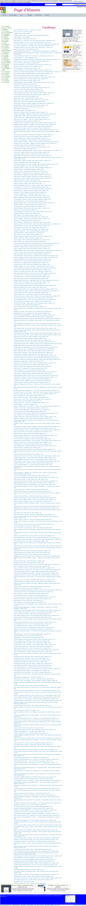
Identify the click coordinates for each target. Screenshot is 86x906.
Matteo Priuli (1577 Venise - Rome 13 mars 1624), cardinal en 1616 (29, 600)
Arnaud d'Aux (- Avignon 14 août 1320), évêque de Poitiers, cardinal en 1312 (31, 112)
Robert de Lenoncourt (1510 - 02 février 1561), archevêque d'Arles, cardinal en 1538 (32, 442)
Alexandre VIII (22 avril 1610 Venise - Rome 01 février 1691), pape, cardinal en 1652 (32, 656)
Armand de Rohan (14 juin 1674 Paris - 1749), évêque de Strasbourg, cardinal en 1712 (33, 705)
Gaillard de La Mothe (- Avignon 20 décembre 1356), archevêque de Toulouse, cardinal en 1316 (35, 122)
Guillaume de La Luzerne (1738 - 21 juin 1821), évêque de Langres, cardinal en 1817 (32, 811)
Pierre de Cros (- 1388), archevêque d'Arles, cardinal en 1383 (27, 220)
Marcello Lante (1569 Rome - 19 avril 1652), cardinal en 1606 (27, 588)
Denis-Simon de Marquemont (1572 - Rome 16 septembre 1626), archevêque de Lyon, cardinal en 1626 (36, 615)
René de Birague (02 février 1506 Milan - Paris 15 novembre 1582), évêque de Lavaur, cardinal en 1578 (36, 537)
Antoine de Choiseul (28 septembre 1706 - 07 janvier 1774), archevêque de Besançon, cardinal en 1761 (36, 759)
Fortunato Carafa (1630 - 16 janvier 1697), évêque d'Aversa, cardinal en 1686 (31, 685)
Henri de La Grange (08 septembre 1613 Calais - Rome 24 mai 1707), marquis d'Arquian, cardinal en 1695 (37, 695)
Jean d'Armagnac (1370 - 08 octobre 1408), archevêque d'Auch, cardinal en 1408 (31, 239)
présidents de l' (6, 28)
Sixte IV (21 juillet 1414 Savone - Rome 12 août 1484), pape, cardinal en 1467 (31, 292)
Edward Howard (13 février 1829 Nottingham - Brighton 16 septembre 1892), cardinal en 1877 (34, 859)
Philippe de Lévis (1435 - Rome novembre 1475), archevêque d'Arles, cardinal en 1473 (33, 311)
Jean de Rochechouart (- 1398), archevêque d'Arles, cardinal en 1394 (29, 232)
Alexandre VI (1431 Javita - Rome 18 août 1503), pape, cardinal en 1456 (30, 283)
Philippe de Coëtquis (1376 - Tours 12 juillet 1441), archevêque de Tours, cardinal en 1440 (33, 266)
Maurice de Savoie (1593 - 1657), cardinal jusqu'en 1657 (26, 49)
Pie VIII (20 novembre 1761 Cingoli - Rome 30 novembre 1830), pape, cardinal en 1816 (33, 806)
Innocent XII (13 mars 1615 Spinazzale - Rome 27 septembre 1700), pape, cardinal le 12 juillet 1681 (36, 680)
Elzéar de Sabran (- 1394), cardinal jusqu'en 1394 (24, 38)
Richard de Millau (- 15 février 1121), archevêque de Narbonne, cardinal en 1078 (31, 61)
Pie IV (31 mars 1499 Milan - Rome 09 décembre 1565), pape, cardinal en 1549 (31, 475)
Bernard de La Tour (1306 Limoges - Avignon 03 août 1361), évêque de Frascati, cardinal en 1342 (35, 143)
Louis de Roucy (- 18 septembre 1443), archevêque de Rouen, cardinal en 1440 (31, 262)
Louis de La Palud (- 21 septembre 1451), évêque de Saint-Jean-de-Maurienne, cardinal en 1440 (35, 267)
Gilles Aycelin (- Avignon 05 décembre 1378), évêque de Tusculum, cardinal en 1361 (32, 176)
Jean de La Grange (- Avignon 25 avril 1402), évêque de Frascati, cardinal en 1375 (32, 195)
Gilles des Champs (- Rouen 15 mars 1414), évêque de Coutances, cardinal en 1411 (32, 248)
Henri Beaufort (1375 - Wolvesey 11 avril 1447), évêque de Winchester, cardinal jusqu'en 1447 (34, 40)
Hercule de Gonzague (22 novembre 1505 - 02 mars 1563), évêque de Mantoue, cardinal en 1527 (35, 393)
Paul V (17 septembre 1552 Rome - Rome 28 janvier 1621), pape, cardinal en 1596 (32, 566)
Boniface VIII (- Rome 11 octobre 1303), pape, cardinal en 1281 (28, 98)
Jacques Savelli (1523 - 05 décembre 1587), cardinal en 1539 (27, 447)
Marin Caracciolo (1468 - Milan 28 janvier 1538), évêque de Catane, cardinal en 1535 (32, 431)
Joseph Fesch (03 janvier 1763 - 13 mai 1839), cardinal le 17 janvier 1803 (30, 804)
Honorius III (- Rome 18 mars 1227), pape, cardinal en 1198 (27, 80)
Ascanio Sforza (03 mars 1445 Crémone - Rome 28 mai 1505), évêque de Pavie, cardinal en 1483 (35, 328)
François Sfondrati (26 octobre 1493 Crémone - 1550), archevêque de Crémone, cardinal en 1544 (35, 459)
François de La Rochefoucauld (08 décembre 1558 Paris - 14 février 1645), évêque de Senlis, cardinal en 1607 (38, 590)
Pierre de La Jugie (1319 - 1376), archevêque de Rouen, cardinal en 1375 (30, 201)
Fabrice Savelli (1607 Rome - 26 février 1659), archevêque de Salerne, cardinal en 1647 (33, 651)
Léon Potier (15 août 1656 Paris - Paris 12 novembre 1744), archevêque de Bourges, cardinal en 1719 (36, 720)
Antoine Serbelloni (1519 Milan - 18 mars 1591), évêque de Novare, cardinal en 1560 (32, 501)
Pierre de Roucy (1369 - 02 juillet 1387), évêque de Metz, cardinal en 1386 (30, 227)
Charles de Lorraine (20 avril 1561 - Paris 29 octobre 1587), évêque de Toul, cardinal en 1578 (34, 535)
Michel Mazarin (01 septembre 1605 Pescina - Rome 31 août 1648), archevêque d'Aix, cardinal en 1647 (36, 649)
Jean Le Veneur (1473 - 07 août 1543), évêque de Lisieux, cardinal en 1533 (30, 415)
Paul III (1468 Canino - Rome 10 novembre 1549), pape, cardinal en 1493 (30, 338)
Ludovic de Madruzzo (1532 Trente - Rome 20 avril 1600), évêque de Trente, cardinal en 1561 (34, 514)
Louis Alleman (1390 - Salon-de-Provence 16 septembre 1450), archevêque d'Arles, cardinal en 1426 (36, 255)
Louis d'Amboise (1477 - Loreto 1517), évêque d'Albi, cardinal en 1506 (29, 370)
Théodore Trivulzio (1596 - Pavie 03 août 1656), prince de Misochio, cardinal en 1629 (33, 629)
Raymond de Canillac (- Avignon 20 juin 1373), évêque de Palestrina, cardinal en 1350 (33, 167)
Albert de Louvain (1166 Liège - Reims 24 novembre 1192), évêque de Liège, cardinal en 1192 (34, 77)
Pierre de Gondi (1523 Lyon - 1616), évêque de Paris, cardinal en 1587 (29, 560)
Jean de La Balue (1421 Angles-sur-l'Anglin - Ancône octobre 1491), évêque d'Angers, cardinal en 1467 (36, 290)
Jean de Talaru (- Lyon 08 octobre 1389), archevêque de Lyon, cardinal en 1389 (31, 229)
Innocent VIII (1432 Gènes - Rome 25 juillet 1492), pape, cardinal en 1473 (30, 306)
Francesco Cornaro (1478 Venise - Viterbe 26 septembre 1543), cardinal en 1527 (31, 397)
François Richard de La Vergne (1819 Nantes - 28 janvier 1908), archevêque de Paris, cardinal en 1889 (36, 863)
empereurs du (6, 62)
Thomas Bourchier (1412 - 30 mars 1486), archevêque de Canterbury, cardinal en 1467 (33, 294)
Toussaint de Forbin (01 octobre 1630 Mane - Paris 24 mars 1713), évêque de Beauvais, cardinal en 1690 (37, 690)
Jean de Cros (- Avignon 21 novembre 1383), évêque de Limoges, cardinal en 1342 (32, 152)
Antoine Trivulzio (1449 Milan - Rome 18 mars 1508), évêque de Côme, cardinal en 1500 (33, 352)
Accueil (5, 15)
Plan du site (57, 905)
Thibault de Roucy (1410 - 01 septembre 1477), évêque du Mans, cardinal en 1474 (32, 313)
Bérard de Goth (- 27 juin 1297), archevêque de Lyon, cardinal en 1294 (29, 101)
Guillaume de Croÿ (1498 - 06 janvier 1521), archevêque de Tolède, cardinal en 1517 (32, 378)
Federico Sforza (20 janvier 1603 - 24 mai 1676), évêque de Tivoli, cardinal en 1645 (32, 648)
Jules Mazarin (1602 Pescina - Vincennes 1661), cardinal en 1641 (28, 635)
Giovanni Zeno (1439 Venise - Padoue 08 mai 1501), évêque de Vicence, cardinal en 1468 (33, 297)
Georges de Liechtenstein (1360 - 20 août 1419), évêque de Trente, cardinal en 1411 (32, 246)
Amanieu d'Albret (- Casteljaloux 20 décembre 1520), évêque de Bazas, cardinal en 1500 (33, 354)
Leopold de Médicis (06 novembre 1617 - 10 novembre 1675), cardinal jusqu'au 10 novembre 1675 (35, 51)
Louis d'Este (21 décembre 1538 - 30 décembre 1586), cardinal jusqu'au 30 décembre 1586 (33, 45)
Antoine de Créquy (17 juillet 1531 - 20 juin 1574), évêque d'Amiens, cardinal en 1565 (33, 519)
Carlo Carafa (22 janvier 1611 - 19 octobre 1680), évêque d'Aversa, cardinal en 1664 (32, 667)
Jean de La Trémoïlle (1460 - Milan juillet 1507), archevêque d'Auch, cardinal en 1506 (33, 366)
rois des (5, 26)
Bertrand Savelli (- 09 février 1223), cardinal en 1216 (25, 84)
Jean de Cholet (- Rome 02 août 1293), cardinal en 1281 (26, 96)
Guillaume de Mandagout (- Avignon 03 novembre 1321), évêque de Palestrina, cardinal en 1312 (35, 114)
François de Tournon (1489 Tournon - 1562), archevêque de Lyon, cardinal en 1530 (32, 409)
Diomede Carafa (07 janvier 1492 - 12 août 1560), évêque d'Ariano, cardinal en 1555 (32, 491)
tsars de (5, 67)
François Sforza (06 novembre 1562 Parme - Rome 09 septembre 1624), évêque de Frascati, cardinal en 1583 (37, 545)
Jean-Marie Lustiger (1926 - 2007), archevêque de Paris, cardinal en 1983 (30, 883)
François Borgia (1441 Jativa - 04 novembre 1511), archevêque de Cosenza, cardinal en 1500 (34, 348)
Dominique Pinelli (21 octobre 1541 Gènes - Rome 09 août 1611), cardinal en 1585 (32, 554)
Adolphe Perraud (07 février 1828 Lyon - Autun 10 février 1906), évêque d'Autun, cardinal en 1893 (35, 864)
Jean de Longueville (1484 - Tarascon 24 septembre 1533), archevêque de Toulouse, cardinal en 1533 (36, 413)
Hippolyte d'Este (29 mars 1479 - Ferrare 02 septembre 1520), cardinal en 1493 (31, 336)
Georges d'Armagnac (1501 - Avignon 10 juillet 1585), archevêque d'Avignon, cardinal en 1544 (34, 457)
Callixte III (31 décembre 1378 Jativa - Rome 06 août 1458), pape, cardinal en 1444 (32, 269)
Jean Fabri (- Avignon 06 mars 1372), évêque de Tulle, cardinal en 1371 (29, 194)
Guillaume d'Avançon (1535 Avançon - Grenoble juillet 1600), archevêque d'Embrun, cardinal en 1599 (36, 575)
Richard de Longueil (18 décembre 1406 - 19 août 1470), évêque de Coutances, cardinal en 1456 (35, 285)
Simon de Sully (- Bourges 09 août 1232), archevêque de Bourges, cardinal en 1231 (32, 87)
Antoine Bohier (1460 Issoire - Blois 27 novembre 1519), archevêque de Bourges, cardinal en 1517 (35, 377)
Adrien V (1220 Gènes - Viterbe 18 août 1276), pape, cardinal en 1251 (29, 91)
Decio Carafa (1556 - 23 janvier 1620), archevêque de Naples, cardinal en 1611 (31, 593)
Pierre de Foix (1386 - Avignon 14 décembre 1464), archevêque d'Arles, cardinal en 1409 (33, 245)
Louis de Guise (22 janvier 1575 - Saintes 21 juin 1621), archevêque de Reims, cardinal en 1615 (35, 597)
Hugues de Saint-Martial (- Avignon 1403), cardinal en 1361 (27, 180)
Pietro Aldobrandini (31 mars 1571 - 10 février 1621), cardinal (27, 29)
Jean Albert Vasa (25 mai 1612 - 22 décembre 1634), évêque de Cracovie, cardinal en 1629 (33, 627)
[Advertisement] (43, 21)
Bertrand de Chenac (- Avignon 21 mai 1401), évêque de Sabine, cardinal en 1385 (31, 225)
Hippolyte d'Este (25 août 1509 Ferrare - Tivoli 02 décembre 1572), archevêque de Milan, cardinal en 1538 (37, 440)
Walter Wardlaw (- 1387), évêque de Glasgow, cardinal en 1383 (27, 215)
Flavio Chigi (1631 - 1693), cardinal (22, 37)
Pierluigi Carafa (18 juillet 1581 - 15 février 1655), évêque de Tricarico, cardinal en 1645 (33, 646)
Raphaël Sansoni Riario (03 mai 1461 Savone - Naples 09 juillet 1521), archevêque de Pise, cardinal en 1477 (37, 318)
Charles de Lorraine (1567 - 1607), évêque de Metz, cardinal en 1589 (29, 562)
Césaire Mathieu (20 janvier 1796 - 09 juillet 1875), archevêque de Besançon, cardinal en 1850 (34, 841)
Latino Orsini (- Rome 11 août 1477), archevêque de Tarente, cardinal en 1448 (31, 278)
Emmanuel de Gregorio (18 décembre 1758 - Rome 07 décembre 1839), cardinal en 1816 (33, 808)
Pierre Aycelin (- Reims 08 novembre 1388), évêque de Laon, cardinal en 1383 (31, 216)
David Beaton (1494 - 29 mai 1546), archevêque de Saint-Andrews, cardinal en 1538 (32, 444)
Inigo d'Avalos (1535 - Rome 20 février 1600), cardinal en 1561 (28, 512)
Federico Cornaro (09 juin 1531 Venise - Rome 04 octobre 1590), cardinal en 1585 (32, 552)
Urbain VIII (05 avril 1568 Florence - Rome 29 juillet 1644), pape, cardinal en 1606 (32, 586)
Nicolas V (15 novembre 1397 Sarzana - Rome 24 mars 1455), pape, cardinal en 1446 (32, 271)
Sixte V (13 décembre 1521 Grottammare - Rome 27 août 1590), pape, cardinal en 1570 (33, 527)
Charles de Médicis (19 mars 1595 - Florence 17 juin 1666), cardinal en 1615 (30, 595)
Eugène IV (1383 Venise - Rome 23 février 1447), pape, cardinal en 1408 (30, 241)
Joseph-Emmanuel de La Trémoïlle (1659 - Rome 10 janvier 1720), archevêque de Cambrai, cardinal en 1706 (38, 700)
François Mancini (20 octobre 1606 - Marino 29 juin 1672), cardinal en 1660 (30, 661)
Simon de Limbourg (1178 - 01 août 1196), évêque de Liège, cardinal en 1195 (31, 78)
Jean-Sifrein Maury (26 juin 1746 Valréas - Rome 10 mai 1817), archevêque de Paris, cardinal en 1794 (36, 788)
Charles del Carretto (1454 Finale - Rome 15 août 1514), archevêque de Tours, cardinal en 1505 (35, 363)
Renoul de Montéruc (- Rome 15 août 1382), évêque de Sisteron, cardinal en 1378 (32, 208)
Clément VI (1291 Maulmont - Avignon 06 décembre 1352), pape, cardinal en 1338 (32, 139)
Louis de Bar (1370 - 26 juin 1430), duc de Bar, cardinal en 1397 (28, 234)
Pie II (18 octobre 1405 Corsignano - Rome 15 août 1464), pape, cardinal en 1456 (31, 282)
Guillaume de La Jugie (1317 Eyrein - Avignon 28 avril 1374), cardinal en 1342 (31, 154)
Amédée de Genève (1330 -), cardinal (22, 33)
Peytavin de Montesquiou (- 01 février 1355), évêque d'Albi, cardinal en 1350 (31, 165)
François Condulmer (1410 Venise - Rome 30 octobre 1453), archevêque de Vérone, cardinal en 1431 (36, 257)
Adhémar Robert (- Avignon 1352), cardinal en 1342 (25, 148)
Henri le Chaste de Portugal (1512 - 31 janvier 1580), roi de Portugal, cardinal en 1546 (33, 464)
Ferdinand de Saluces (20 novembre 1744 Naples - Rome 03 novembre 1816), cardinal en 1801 (34, 795)
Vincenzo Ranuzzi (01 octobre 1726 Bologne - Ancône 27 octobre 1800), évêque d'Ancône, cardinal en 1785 (37, 780)
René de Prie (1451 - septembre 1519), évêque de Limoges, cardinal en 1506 (30, 368)
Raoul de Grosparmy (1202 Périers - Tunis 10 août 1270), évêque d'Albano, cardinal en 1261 (34, 92)
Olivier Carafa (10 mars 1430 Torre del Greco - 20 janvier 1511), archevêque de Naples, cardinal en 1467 (37, 296)
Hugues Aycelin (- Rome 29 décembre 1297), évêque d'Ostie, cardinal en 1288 (31, 99)
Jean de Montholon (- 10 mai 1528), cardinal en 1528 (25, 404)
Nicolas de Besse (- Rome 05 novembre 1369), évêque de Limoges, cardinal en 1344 (32, 160)
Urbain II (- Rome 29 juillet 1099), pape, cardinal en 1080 (26, 62)
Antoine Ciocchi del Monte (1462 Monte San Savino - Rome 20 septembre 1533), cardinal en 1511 (35, 371)
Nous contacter (40, 905)
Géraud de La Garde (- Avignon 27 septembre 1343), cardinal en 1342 (29, 145)
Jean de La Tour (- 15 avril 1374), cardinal (23, 31)
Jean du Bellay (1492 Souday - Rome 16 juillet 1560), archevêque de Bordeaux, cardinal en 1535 (35, 428)
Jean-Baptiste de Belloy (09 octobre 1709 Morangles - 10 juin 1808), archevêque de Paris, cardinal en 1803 (37, 803)
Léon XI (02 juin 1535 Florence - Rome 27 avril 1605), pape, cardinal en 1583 (31, 541)
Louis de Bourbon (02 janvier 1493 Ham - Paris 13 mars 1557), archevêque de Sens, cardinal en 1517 (36, 375)
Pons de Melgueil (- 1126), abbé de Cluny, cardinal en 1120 (27, 68)
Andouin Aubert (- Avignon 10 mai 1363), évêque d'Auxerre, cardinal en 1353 (31, 172)
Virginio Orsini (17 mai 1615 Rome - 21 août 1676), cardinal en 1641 (29, 637)
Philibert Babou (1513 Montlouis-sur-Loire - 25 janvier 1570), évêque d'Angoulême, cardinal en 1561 (36, 507)
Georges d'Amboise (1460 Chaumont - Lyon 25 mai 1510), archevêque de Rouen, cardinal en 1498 (35, 347)
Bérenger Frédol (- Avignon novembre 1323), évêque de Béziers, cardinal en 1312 (32, 115)
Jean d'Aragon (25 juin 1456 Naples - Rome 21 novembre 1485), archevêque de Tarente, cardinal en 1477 (37, 323)
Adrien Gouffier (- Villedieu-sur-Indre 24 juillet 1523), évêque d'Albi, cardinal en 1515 (33, 373)
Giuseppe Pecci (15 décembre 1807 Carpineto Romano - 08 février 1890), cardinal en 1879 (34, 861)
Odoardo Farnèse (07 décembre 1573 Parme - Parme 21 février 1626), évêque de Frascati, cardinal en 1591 (37, 564)
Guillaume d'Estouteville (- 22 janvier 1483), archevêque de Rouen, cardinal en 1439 (32, 259)
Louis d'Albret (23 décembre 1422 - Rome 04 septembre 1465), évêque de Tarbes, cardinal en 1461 (35, 289)
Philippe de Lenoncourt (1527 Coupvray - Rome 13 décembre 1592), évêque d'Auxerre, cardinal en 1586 (37, 556)
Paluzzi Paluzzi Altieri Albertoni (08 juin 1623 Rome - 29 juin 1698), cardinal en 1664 (33, 665)
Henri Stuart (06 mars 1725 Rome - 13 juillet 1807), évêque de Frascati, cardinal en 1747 (33, 744)
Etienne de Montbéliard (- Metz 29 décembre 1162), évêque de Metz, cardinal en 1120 (32, 64)
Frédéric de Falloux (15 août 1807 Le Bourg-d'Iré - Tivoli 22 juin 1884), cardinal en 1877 (33, 857)
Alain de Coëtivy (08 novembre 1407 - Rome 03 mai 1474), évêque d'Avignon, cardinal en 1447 (35, 273)
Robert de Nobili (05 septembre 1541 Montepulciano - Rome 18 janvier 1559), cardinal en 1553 (35, 484)
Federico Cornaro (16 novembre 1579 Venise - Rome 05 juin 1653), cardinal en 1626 (32, 617)
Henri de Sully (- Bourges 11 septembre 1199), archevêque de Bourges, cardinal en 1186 (33, 73)
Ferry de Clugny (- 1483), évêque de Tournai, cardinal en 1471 (27, 304)
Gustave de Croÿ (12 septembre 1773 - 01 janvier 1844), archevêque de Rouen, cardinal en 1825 (35, 820)
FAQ (35, 905)
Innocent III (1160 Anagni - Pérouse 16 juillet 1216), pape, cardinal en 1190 (30, 75)
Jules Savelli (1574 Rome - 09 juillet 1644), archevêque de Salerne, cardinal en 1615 (32, 598)
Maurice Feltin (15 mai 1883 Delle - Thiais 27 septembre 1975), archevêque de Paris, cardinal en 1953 (36, 874)
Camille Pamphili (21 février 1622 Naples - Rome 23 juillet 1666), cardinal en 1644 (32, 642)
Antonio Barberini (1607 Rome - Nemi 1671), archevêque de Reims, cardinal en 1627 (32, 623)
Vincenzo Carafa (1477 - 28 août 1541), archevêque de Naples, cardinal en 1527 (31, 402)
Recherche (38, 15)
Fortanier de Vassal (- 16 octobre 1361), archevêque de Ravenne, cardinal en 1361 (32, 181)
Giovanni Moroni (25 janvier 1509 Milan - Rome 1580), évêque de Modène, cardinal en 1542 (34, 449)
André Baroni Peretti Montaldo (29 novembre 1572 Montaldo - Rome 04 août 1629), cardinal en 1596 (36, 573)
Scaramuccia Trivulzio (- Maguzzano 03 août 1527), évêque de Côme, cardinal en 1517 (33, 380)
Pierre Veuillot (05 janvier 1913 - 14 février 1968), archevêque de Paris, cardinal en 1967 (33, 879)
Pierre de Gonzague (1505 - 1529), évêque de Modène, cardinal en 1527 (29, 395)
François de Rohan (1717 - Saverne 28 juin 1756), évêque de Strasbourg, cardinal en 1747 (33, 742)
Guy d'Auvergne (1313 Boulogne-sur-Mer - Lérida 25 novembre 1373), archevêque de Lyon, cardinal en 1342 (38, 150)
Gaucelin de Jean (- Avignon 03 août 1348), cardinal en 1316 (27, 121)
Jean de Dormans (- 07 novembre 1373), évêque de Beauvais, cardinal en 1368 (31, 187)
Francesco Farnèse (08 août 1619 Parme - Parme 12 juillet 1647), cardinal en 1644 (32, 641)
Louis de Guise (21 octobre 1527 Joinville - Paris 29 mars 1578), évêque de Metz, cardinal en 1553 (35, 481)
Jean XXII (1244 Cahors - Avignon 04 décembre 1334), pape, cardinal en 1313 (31, 117)
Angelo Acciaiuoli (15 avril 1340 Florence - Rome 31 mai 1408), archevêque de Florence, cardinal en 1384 (37, 224)
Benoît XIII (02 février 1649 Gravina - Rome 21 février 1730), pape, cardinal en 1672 (32, 672)
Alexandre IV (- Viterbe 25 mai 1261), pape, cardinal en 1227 (27, 85)
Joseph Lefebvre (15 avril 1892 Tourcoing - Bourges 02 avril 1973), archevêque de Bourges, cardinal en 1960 (38, 878)
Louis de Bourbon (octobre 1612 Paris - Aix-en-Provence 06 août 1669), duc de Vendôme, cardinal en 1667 (37, 668)
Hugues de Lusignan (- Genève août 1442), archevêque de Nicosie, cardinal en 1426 (32, 253)
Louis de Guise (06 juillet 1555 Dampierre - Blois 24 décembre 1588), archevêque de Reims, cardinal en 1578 (38, 539)
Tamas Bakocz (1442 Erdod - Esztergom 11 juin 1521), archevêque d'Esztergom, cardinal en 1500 (35, 356)
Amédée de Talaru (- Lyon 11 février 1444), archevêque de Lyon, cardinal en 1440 (32, 264)
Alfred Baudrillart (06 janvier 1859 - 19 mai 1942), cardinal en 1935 (29, 869)
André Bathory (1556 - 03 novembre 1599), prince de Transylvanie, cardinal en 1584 (32, 550)
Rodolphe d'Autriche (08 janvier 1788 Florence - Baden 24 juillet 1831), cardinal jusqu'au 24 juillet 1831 (37, 59)
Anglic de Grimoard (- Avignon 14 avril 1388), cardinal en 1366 (28, 183)
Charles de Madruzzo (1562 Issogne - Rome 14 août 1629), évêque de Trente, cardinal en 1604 (34, 581)
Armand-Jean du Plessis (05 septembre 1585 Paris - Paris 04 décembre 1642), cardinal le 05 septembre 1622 (37, 610)
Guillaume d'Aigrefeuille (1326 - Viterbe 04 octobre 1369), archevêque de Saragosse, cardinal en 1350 (36, 164)
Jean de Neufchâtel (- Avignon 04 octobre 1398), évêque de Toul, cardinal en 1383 (32, 222)
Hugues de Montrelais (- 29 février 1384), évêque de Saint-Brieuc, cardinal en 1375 (32, 197)
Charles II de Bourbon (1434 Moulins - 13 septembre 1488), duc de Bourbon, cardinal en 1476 (34, 315)
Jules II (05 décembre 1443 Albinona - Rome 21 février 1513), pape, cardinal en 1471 (32, 301)
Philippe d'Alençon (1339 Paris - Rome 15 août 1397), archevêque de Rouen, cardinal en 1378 (34, 202)
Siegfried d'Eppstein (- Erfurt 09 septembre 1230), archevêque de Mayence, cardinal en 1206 (34, 82)
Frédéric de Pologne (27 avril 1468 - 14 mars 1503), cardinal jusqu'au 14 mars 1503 (32, 42)
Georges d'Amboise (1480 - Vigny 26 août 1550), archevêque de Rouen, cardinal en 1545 (33, 463)
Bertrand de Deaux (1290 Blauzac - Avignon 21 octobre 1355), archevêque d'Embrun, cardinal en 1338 (36, 141)
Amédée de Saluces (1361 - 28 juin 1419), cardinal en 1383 (27, 213)
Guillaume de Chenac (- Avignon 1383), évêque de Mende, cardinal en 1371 (30, 192)
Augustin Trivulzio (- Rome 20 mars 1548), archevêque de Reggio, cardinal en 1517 (32, 382)
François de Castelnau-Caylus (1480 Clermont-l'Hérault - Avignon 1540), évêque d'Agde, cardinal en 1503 (37, 359)
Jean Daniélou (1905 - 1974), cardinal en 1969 (24, 881)
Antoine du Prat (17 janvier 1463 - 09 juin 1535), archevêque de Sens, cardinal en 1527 (33, 399)
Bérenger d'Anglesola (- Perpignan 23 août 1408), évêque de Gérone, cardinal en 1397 (32, 236)
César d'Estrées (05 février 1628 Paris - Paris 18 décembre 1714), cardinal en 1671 (32, 670)
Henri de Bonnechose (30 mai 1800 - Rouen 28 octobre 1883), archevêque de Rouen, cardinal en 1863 (36, 851)
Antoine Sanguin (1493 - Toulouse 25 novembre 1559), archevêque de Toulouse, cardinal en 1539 (35, 445)
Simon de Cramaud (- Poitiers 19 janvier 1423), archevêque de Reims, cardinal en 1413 (33, 252)
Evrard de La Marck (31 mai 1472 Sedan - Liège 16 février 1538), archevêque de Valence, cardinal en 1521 (37, 392)
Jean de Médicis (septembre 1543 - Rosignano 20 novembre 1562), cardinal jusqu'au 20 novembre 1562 (36, 44)
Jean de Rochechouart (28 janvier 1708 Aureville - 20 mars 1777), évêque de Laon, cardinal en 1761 (36, 762)
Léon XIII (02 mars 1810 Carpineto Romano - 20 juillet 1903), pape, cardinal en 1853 (32, 849)
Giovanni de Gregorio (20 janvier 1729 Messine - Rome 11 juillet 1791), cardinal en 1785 (33, 778)
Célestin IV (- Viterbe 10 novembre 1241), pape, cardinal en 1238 (28, 89)
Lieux (21, 15)
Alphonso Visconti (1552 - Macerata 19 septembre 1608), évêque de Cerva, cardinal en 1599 (34, 579)
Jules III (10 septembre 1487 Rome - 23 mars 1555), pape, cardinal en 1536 (30, 437)
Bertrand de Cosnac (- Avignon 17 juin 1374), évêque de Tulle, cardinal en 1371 (31, 190)
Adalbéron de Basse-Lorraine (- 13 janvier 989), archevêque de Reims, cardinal (31, 35)
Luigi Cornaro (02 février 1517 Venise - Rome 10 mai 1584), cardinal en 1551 (31, 479)
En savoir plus (79, 1)
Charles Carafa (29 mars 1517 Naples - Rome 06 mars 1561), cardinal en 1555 (31, 489)
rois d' (4, 29)
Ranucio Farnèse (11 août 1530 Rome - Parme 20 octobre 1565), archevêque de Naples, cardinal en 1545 (37, 461)
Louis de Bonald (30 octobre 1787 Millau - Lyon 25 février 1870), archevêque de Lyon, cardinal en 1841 (37, 837)
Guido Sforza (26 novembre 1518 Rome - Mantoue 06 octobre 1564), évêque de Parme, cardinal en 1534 (37, 426)
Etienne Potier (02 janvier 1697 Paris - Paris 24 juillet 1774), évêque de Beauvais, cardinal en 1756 (35, 749)
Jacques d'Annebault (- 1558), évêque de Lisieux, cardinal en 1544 (28, 454)
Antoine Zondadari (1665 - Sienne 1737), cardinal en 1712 (26, 710)
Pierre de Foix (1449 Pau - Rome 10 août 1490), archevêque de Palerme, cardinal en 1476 (33, 316)
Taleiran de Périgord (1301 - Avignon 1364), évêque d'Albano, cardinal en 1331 (31, 138)
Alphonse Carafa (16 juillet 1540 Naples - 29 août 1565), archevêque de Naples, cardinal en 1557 (35, 499)
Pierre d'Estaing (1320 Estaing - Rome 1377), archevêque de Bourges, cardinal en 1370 (33, 188)
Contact (47, 15)
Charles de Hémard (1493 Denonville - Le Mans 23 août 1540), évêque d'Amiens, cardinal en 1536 (35, 435)
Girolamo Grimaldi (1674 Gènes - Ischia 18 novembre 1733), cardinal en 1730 (31, 733)
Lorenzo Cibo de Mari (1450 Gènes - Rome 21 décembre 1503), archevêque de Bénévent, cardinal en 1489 (37, 334)
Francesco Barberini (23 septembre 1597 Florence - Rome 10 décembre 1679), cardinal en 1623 (35, 612)
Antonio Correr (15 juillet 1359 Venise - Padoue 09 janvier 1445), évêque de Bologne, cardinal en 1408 (36, 243)
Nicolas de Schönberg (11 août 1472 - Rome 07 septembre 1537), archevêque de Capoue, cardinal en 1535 (37, 430)
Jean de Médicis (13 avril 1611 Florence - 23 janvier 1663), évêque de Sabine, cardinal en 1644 (34, 644)
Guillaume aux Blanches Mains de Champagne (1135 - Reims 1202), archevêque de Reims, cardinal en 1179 (37, 71)
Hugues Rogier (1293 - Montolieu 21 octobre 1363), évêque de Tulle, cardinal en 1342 (33, 155)
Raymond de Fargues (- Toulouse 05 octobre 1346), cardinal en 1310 (29, 106)
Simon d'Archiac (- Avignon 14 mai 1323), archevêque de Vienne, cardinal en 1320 (32, 128)
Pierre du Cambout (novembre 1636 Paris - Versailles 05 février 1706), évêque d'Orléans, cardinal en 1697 (37, 697)
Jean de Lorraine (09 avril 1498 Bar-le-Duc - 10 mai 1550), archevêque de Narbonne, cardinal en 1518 (36, 390)
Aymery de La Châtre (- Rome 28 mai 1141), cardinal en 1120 (27, 66)
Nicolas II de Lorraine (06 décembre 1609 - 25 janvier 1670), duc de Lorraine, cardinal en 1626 (34, 622)
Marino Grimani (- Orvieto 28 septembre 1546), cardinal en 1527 (28, 400)
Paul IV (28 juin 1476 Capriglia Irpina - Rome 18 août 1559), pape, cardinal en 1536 (32, 438)
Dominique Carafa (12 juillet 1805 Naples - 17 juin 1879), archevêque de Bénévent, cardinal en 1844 (36, 839)
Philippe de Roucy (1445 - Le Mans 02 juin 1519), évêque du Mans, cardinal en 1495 (32, 345)
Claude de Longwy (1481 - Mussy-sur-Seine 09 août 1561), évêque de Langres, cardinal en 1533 (35, 416)
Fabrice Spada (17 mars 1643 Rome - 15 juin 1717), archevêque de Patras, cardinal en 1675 (34, 678)
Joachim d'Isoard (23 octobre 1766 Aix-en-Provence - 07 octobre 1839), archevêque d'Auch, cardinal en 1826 (38, 825)
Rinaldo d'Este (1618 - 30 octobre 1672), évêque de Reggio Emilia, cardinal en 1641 (32, 634)
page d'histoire (30, 905)
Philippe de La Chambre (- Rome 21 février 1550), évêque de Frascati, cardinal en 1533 (33, 418)
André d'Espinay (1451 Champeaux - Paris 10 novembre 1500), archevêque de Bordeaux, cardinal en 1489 (37, 333)
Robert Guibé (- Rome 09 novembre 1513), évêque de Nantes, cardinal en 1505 (31, 364)
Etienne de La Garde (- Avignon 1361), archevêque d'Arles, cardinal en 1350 (30, 171)
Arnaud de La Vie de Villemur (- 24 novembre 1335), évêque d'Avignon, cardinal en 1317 (33, 126)
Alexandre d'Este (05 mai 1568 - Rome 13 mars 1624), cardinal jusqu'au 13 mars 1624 (33, 47)
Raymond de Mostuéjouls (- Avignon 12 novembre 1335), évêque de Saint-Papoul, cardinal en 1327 (35, 129)
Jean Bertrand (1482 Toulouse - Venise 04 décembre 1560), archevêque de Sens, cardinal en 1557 (35, 497)
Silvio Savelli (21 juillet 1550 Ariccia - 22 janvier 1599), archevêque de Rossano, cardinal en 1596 (35, 571)
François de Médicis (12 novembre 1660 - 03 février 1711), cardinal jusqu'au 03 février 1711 (34, 55)
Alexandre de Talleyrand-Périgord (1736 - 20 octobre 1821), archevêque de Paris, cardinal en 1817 (35, 810)
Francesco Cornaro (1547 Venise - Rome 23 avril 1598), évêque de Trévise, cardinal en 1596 (34, 567)
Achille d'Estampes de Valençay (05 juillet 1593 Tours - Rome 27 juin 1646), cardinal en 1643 (34, 639)
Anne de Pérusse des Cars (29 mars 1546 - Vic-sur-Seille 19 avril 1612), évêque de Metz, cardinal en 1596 (37, 569)
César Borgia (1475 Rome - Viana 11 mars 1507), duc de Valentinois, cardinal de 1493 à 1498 (34, 341)
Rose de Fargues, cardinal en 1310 (21, 108)
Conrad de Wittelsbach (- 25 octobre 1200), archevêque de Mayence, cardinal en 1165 (32, 70)
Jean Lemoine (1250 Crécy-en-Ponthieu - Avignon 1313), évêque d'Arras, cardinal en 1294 (33, 103)
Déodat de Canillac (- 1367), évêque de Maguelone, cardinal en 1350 (29, 169)
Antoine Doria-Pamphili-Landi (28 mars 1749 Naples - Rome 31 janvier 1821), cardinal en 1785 (35, 776)
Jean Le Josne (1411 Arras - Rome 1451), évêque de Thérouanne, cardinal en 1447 (32, 275)
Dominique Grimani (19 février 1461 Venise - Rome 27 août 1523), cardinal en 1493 (32, 340)
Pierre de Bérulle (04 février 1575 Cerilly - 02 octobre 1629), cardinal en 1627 (31, 625)
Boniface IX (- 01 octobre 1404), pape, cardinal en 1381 (26, 209)
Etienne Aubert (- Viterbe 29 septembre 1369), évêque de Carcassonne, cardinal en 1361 (33, 178)
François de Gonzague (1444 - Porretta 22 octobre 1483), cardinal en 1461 (30, 287)
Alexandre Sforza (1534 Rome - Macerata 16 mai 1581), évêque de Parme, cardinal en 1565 (34, 524)
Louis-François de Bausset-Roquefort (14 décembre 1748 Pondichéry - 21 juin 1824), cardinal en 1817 (36, 813)
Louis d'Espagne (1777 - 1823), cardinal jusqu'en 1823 (26, 57)
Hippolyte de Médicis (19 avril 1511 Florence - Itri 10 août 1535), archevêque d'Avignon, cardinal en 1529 (37, 406)
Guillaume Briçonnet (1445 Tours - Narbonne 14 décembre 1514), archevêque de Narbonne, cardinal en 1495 (38, 343)
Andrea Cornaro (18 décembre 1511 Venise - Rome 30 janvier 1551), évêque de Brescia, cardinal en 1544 (37, 455)
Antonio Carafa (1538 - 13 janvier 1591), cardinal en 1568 (26, 526)
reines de (5, 73)
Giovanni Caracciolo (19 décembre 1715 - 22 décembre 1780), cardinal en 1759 (31, 757)
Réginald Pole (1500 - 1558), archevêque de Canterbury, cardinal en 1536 (30, 433)
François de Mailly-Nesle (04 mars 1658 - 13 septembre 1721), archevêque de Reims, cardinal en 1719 (36, 718)
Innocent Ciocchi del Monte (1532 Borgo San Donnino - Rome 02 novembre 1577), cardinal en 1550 (36, 477)
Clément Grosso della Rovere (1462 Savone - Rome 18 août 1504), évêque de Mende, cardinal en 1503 (36, 357)
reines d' (6, 34)
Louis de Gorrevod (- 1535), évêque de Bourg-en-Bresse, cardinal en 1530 (30, 411)
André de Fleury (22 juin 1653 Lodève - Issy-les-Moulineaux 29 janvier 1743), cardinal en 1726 (35, 729)
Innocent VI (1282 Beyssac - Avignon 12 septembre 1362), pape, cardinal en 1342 (32, 147)
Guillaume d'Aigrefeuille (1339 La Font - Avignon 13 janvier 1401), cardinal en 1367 (32, 185)
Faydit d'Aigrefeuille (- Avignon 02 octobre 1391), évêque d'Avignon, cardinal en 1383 (33, 211)
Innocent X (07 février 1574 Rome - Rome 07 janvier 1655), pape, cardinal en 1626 (32, 613)
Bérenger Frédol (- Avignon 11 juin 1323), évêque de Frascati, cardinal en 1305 (31, 105)
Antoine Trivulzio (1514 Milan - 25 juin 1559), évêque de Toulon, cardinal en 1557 (32, 496)
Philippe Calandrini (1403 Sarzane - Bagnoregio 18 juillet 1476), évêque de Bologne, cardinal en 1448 (36, 280)
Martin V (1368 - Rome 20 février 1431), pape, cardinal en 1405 (28, 238)
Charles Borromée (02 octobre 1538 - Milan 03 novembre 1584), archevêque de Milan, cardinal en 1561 (36, 506)
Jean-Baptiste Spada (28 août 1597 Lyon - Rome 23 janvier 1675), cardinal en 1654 (32, 660)
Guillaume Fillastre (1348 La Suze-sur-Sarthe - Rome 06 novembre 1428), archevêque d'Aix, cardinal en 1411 (38, 250)
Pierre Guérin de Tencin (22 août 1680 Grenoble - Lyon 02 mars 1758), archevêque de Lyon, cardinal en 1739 (38, 738)
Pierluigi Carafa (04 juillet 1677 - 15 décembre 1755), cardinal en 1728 (29, 731)
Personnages (13, 15)
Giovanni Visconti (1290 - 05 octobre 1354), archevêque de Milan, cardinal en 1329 (32, 136)
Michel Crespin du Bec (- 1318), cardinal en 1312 (25, 110)
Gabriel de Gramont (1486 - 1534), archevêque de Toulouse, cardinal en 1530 (31, 407)
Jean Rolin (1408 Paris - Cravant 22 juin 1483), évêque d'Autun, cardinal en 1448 (31, 276)
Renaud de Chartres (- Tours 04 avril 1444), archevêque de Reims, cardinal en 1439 (32, 260)
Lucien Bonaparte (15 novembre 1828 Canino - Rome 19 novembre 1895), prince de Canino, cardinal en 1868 (38, 855)
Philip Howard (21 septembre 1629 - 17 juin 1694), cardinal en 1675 (29, 677)
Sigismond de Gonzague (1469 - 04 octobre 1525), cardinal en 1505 (28, 361)
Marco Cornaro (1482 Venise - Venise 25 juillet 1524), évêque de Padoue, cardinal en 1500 (33, 350)
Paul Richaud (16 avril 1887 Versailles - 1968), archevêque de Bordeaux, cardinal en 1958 (33, 876)
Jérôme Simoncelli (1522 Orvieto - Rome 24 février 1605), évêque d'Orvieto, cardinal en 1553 (34, 482)
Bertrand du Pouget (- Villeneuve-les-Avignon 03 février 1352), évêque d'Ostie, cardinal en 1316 (35, 124)
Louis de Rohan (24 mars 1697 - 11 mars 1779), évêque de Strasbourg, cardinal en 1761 (33, 761)
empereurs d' (7, 32)
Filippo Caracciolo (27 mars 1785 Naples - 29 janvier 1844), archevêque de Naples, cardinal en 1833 (36, 829)
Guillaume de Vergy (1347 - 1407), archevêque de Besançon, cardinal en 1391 (31, 231)
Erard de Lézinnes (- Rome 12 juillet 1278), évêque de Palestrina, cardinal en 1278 (32, 94)
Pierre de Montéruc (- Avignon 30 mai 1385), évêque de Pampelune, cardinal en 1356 (32, 174)
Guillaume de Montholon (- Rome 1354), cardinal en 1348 (26, 162)
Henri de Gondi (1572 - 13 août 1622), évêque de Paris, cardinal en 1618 (30, 602)
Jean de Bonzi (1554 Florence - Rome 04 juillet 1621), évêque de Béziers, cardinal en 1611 (34, 591)
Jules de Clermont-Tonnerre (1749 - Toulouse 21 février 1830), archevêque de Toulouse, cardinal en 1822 (37, 815)
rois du (5, 59)
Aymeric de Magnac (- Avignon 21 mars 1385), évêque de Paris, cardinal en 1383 (31, 218)
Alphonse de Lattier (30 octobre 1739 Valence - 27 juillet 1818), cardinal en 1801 (31, 793)
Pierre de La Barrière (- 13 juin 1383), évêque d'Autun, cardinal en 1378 (29, 204)
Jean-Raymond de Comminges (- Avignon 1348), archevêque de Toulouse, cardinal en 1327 (34, 134)
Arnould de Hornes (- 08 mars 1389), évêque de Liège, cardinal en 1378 (29, 206)
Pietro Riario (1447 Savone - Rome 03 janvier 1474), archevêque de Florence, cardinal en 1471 (34, 303)
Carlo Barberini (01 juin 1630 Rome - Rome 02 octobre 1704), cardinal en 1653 (31, 658)
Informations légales (49, 905)
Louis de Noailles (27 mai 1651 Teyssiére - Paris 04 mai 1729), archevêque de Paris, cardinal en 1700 (36, 698)
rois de (5, 52)
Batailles (30, 15)
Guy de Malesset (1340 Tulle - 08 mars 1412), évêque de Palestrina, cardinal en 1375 (32, 199)
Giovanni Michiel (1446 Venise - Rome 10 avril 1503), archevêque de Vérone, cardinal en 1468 (35, 299)
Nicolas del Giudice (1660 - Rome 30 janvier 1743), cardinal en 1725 (29, 727)
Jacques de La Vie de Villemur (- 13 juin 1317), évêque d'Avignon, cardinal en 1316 (32, 119)
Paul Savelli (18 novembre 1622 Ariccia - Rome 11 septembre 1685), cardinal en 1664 (32, 663)
